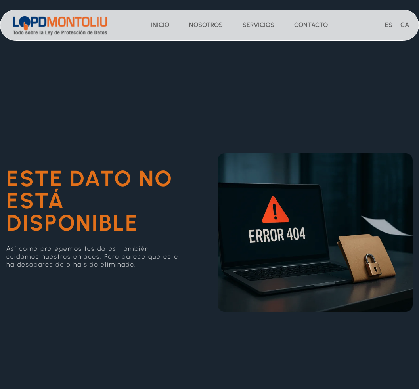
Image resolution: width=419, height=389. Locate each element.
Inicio (160, 25)
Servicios (258, 25)
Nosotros (206, 25)
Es (388, 25)
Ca (404, 25)
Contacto (311, 25)
